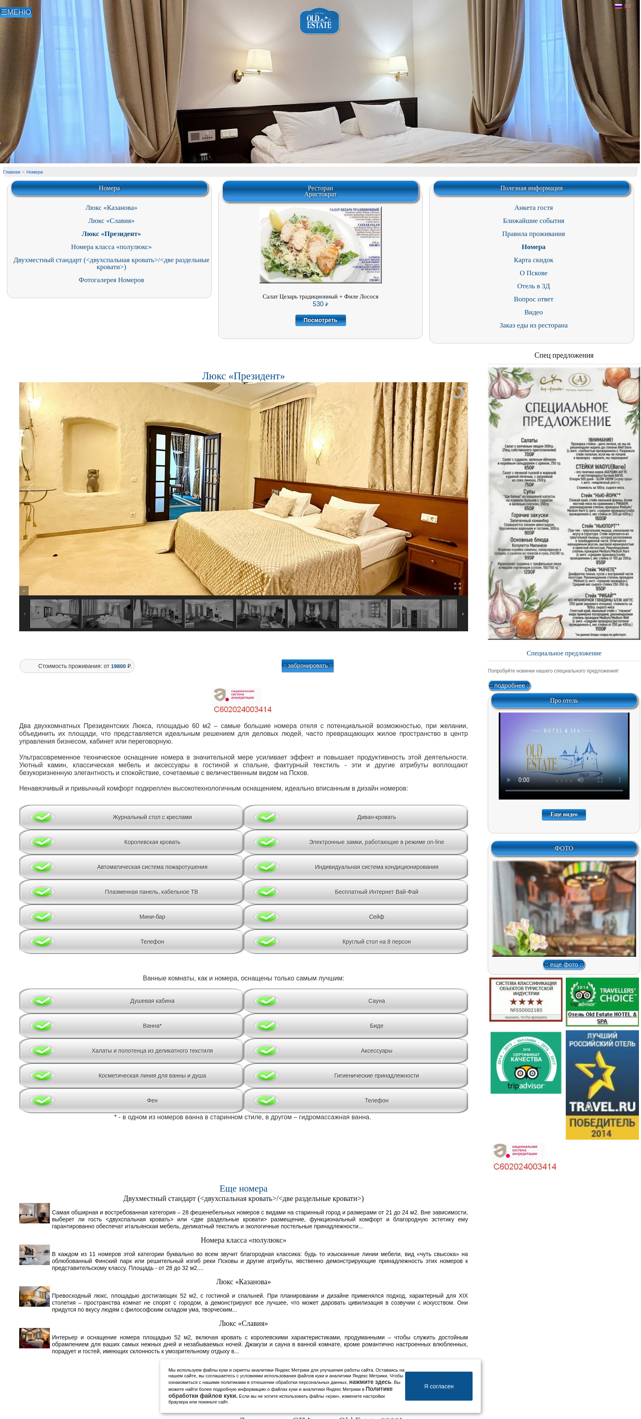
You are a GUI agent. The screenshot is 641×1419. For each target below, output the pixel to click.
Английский (628, 6)
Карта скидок (534, 260)
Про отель (564, 700)
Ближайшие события (533, 221)
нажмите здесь (370, 1382)
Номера (35, 171)
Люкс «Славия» (111, 221)
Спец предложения (564, 355)
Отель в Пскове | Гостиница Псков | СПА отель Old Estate (320, 21)
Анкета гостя (533, 208)
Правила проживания (533, 234)
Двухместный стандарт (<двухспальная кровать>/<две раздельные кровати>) (111, 263)
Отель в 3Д (533, 286)
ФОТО (564, 848)
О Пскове (534, 273)
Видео (533, 312)
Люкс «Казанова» (111, 208)
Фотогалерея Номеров (111, 280)
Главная (11, 171)
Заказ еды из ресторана (534, 325)
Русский (618, 6)
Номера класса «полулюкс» (111, 247)
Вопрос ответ (534, 299)
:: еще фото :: (564, 964)
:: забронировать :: (308, 665)
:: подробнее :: (509, 685)
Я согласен (438, 1386)
